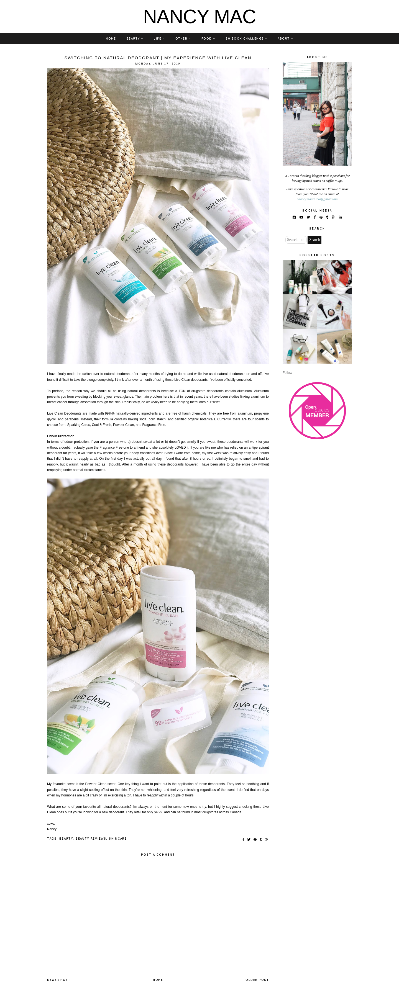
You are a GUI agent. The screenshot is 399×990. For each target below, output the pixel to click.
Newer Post (58, 980)
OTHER (183, 38)
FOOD (208, 38)
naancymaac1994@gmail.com (317, 199)
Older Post (257, 980)
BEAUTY (135, 38)
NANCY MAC (199, 16)
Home (158, 980)
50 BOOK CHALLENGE (246, 38)
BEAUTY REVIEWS (91, 838)
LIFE (159, 38)
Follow (287, 373)
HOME (111, 38)
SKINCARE (118, 838)
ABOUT (285, 38)
